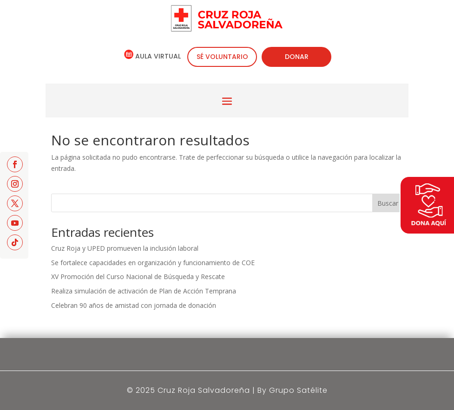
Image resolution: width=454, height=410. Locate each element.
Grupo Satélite (298, 390)
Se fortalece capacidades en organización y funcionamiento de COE (153, 262)
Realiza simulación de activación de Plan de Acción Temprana (143, 290)
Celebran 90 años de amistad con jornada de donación (133, 305)
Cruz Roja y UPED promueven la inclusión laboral (124, 248)
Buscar (387, 203)
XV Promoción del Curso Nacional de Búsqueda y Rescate (138, 276)
